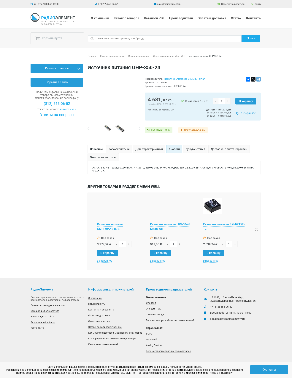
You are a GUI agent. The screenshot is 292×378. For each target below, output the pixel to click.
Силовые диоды (155, 314)
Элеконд (151, 303)
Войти (256, 4)
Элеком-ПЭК (153, 308)
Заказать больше (195, 130)
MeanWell (151, 339)
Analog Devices (154, 345)
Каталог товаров (126, 18)
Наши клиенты (96, 303)
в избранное (248, 113)
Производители (181, 18)
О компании (100, 18)
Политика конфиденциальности (48, 305)
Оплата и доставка (212, 18)
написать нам (67, 109)
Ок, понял (269, 369)
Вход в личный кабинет (43, 322)
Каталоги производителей (103, 344)
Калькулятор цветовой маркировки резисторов (115, 332)
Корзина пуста (48, 38)
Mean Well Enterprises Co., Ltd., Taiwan (184, 78)
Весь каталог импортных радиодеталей (168, 351)
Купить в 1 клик (160, 130)
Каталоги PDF (154, 18)
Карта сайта (37, 328)
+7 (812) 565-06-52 (108, 4)
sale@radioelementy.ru (169, 4)
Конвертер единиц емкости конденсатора (112, 338)
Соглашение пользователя (45, 311)
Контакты (253, 18)
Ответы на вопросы (56, 115)
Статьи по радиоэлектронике (105, 327)
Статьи (236, 18)
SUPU (149, 333)
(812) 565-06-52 (57, 103)
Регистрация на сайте (42, 316)
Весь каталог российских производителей (170, 320)
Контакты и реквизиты (101, 309)
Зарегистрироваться (231, 4)
